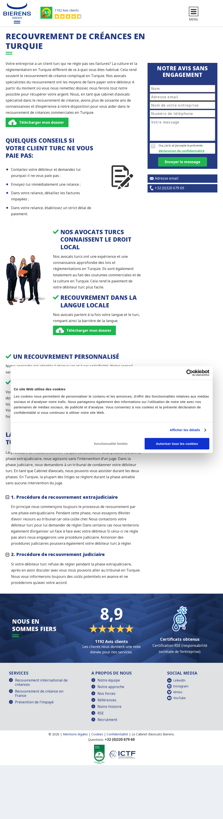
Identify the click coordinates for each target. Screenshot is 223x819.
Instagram (180, 687)
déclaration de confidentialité (181, 151)
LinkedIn (179, 681)
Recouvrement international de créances (41, 683)
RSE (100, 713)
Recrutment (107, 720)
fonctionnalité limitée (111, 444)
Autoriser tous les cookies (177, 444)
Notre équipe (108, 680)
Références (106, 700)
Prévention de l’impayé (34, 702)
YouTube (179, 698)
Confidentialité (117, 735)
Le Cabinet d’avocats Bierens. (153, 735)
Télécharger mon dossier (41, 123)
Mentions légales (75, 735)
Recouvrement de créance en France (39, 694)
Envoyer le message (182, 162)
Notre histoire (109, 707)
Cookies (97, 735)
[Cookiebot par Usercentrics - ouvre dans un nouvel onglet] (189, 372)
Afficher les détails (185, 430)
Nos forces (106, 694)
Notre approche (110, 687)
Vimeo (177, 693)
